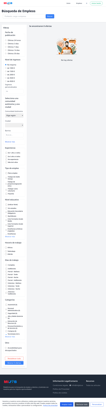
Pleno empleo (12, 173)
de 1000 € (10, 68)
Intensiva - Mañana (14, 283)
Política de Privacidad (61, 389)
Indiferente (12, 269)
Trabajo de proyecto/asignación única (15, 184)
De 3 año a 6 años (14, 156)
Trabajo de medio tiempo (14, 178)
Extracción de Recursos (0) (12, 322)
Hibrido (10, 254)
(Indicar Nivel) (13, 205)
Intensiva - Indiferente (12, 293)
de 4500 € (10, 81)
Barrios (8, 131)
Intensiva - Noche (14, 289)
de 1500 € (10, 71)
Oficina (10, 247)
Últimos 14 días (12, 50)
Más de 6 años (13, 162)
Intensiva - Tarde (13, 286)
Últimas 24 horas (13, 40)
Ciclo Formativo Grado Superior (15, 225)
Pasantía (11, 194)
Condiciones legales (60, 385)
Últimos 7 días (12, 47)
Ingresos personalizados (11, 85)
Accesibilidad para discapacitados (13, 349)
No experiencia (13, 159)
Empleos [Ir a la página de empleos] (79, 3)
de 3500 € (10, 78)
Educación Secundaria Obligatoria (15, 212)
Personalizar (97, 404)
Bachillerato (12, 216)
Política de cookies (60, 393)
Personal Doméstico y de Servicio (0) (15, 327)
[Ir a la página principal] (8, 3)
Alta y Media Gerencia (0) (15, 317)
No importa (10, 65)
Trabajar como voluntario (13, 190)
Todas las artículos (93, 385)
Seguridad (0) (12, 313)
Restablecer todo (14, 358)
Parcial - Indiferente (15, 280)
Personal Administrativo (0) (14, 309)
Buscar (50, 16)
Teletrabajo (11, 251)
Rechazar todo (81, 404)
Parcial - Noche (13, 277)
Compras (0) (12, 331)
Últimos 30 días (12, 53)
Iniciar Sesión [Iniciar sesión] (96, 3)
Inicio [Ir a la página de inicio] (68, 3)
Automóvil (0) (12, 305)
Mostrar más (10, 142)
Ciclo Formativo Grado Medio (15, 220)
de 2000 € (10, 75)
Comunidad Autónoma (14, 111)
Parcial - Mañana (13, 272)
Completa (11, 265)
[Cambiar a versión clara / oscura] (86, 3)
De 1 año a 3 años (14, 153)
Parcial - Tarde (13, 274)
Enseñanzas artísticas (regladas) (15, 230)
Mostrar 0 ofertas (14, 363)
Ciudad (8, 121)
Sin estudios (12, 208)
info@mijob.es (77, 385)
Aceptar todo (67, 404)
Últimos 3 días (12, 43)
